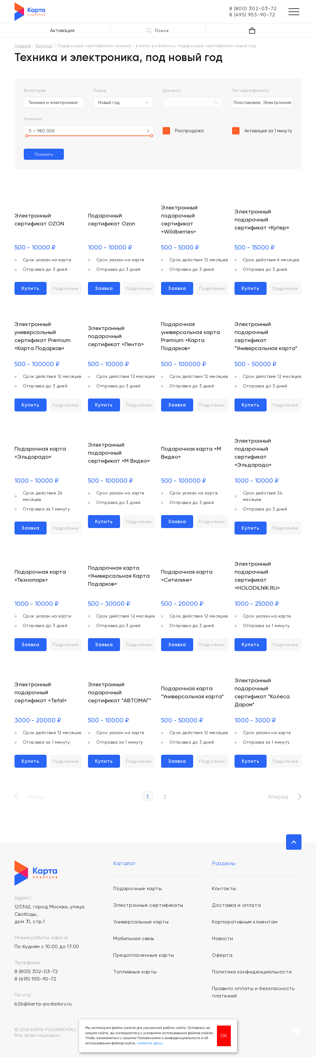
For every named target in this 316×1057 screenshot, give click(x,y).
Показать (44, 154)
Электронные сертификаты (148, 905)
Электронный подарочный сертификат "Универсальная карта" (266, 336)
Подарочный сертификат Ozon (111, 219)
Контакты (224, 888)
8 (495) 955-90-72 (35, 979)
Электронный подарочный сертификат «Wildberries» (179, 219)
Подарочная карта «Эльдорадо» (40, 452)
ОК (223, 1035)
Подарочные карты (137, 888)
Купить (31, 288)
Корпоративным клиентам (244, 922)
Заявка (104, 288)
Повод (99, 90)
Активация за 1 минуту (268, 131)
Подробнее (65, 288)
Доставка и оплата (236, 905)
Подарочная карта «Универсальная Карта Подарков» (119, 575)
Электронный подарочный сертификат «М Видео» (119, 452)
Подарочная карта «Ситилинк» (187, 575)
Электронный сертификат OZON (39, 219)
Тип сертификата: (250, 90)
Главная (23, 45)
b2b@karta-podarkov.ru (43, 1004)
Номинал (33, 118)
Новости (222, 938)
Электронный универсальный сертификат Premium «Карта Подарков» (43, 336)
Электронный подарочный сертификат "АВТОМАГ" (119, 692)
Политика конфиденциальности (252, 972)
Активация (62, 30)
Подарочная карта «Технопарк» (40, 575)
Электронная (277, 102)
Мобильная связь (133, 938)
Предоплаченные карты (143, 955)
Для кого (172, 90)
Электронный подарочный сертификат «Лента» (116, 336)
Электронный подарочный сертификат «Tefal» (41, 692)
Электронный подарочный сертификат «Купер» (262, 219)
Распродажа (189, 131)
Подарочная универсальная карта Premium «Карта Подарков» (190, 336)
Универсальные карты (140, 922)
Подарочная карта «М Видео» (191, 452)
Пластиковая (247, 102)
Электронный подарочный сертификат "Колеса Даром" (262, 692)
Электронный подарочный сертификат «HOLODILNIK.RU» (257, 575)
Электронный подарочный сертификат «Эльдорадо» (253, 452)
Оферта (222, 955)
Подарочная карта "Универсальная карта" (192, 692)
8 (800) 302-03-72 (36, 971)
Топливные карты (135, 972)
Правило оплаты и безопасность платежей (253, 992)
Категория (35, 90)
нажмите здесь (149, 1043)
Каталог (43, 45)
